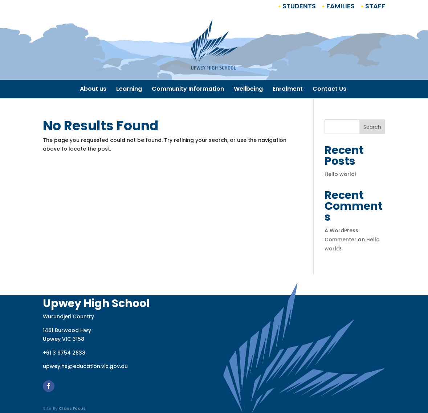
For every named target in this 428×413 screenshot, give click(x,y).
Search (372, 127)
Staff (374, 6)
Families (340, 6)
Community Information (188, 89)
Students (298, 6)
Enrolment (288, 89)
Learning (129, 89)
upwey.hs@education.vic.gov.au (85, 366)
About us (93, 89)
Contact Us (329, 89)
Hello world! (340, 174)
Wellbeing (248, 89)
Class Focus (72, 408)
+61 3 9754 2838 (64, 352)
